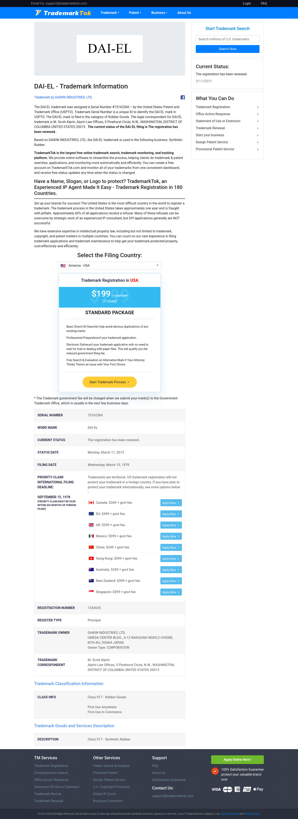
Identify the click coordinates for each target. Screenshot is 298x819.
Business (158, 13)
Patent (134, 13)
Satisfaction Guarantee (169, 780)
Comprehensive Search (51, 773)
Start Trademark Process (109, 382)
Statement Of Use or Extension (56, 787)
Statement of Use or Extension (228, 121)
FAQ (155, 766)
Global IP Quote (104, 794)
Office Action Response (228, 114)
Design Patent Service (228, 142)
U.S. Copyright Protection (111, 787)
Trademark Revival (47, 794)
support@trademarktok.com (66, 3)
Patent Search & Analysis (111, 766)
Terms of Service (229, 813)
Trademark (109, 13)
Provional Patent (105, 773)
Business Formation (108, 801)
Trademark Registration (228, 107)
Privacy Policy (251, 813)
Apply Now (171, 503)
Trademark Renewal (228, 128)
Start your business (228, 135)
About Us (184, 13)
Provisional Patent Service (228, 149)
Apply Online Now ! (237, 760)
